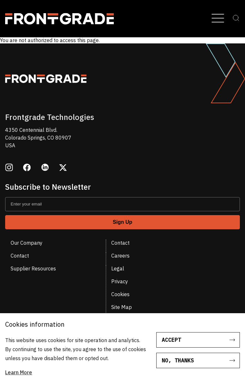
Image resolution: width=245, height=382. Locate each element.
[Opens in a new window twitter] (63, 168)
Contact (120, 243)
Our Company (26, 243)
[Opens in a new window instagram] (9, 168)
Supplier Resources (33, 268)
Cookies (120, 294)
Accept (171, 340)
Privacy (119, 281)
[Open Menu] (218, 18)
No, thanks (178, 360)
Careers (120, 255)
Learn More (18, 372)
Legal (117, 268)
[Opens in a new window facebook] (27, 168)
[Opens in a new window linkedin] (45, 168)
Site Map (121, 307)
